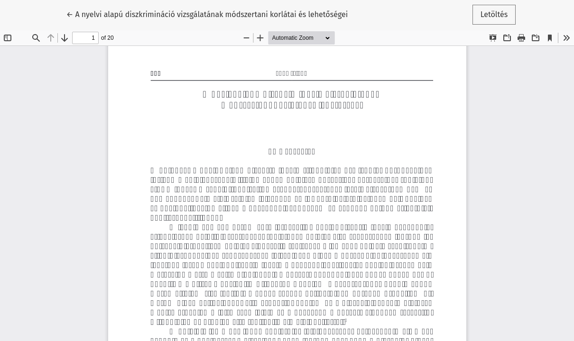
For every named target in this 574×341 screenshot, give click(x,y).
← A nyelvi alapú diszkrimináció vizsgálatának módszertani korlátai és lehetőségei (207, 14)
